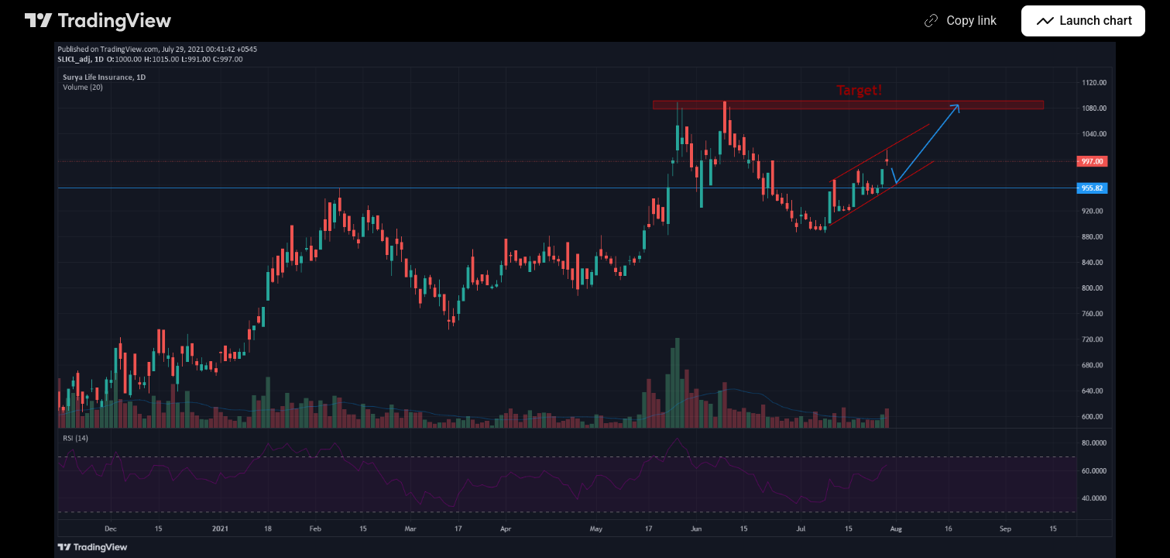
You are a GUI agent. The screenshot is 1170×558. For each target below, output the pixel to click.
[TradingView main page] (98, 21)
